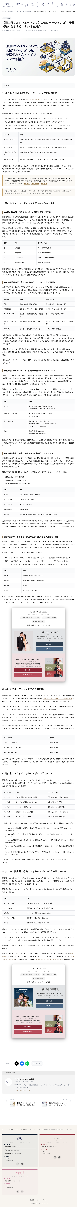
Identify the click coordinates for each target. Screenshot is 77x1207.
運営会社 (32, 1200)
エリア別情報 (6, 18)
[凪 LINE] (59, 1157)
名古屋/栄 (44, 184)
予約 (70, 4)
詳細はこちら (49, 644)
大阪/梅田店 (10, 1129)
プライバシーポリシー (41, 1200)
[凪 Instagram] (55, 1157)
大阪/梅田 (27, 184)
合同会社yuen (36, 1203)
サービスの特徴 (26, 4)
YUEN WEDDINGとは (20, 5)
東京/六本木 (35, 184)
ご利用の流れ (43, 5)
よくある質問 (62, 5)
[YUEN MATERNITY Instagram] (17, 1191)
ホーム (3, 1129)
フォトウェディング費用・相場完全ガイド (57, 698)
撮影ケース (52, 5)
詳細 (14, 1146)
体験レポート (48, 5)
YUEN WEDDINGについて (23, 1091)
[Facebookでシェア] (22, 1063)
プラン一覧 (38, 5)
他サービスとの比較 (33, 5)
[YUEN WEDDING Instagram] (17, 1164)
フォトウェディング (32, 99)
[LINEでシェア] (27, 1063)
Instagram (50, 649)
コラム (66, 5)
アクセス (57, 4)
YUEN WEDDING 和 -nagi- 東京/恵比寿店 (49, 959)
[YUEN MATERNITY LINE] (22, 1191)
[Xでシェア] (17, 1063)
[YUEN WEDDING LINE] (22, 1164)
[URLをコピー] (37, 1063)
